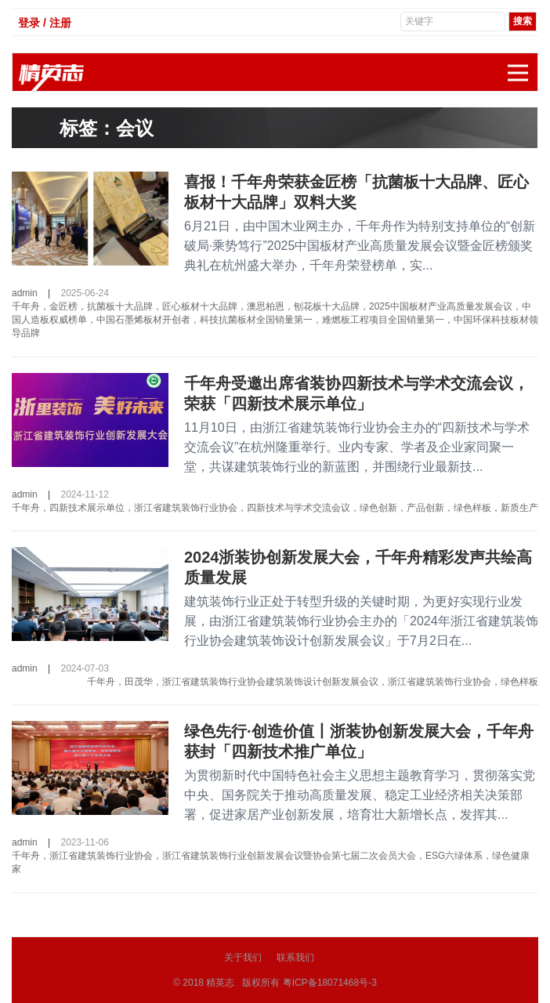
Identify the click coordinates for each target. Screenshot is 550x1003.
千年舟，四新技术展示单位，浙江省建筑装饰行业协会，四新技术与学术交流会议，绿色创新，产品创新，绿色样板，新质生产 (275, 507)
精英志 (220, 982)
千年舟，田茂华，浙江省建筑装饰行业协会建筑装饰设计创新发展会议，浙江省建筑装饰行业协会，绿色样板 (312, 681)
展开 (522, 64)
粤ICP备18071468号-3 (330, 982)
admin (25, 293)
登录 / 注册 (44, 22)
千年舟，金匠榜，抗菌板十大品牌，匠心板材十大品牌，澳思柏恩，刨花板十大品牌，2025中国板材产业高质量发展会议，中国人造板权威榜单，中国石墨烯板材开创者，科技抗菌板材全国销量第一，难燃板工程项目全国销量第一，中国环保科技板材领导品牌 (275, 320)
